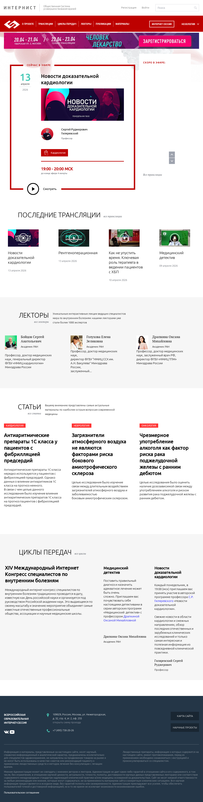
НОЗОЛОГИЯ (188, 24)
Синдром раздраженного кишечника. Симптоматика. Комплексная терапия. (162, 85)
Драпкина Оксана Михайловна (166, 338)
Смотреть (41, 189)
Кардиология (15, 425)
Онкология (149, 425)
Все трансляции (152, 166)
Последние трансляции (70, 214)
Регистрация (128, 7)
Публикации (103, 23)
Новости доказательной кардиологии (167, 572)
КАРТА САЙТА (185, 716)
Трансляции (45, 23)
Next (194, 154)
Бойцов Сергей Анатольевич (32, 338)
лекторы (34, 317)
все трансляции (112, 216)
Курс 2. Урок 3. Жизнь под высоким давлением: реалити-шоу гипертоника (164, 118)
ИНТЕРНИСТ (22, 7)
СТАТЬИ (29, 409)
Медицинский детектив (115, 570)
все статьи (34, 413)
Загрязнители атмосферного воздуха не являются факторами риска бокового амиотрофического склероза (99, 454)
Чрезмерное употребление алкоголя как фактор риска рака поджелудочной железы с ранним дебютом (164, 454)
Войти (145, 7)
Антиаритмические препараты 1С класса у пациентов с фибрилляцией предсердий (30, 447)
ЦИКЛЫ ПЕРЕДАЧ (52, 552)
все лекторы (41, 322)
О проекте (28, 23)
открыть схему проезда (67, 722)
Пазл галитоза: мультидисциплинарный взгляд (160, 151)
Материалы (122, 23)
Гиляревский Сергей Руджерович (168, 663)
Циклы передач (66, 23)
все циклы (80, 553)
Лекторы (86, 23)
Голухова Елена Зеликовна (98, 338)
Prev (194, 147)
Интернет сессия (162, 24)
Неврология (81, 425)
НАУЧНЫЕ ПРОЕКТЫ (185, 727)
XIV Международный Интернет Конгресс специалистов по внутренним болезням (42, 574)
